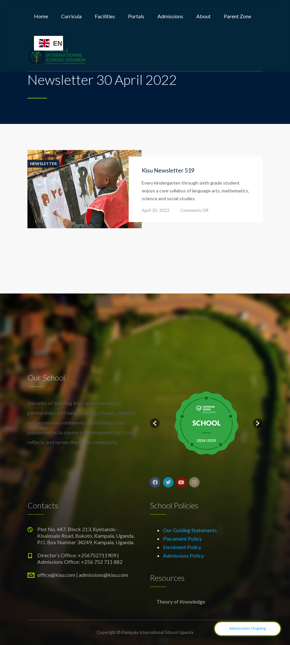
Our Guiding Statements (190, 530)
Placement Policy (182, 538)
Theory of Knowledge (180, 601)
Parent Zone (237, 16)
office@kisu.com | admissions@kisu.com (82, 575)
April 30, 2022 (155, 210)
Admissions (170, 16)
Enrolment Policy (182, 547)
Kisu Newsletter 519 (168, 170)
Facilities (105, 16)
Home (41, 16)
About (203, 16)
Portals (136, 16)
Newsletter (43, 164)
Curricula (71, 16)
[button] (155, 423)
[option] (206, 423)
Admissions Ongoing (247, 628)
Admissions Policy (183, 555)
